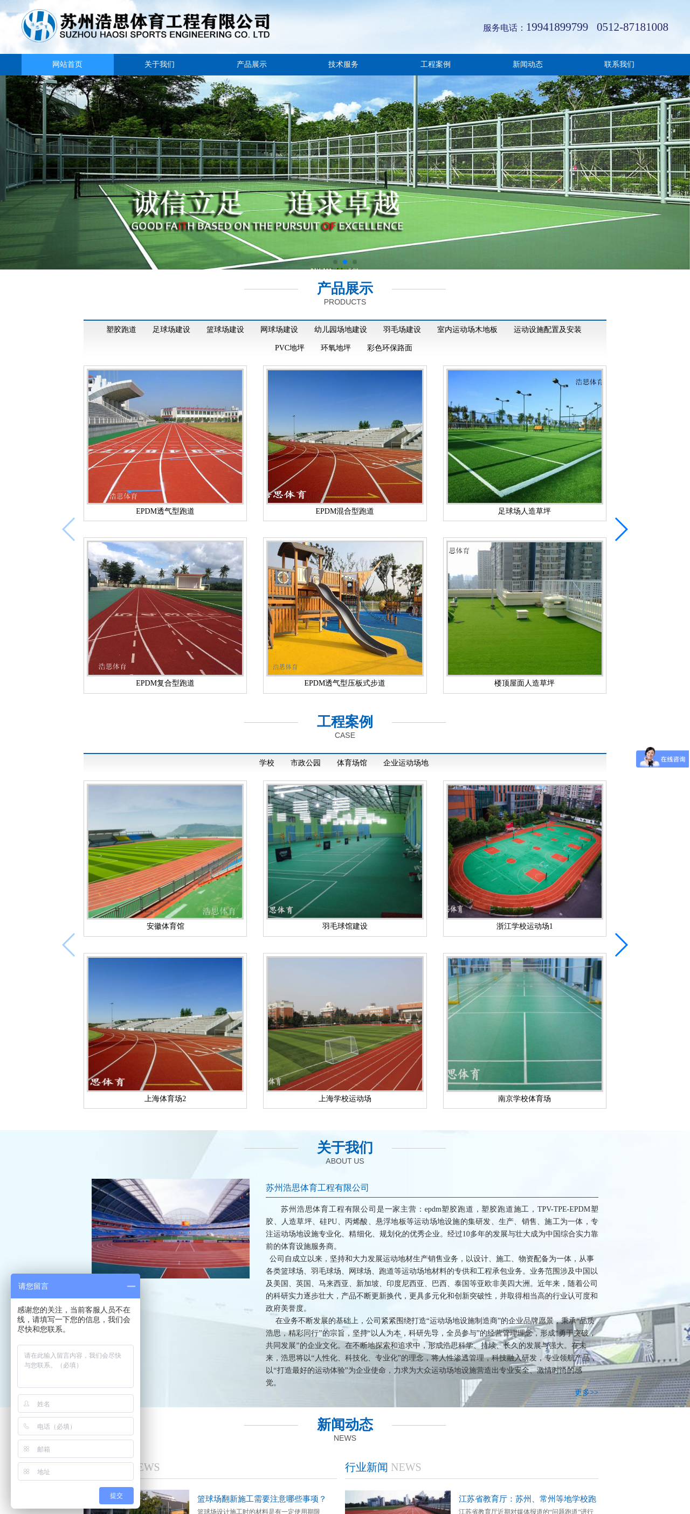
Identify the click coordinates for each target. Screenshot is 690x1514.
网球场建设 (279, 330)
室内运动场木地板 (467, 330)
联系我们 (619, 64)
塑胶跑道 (121, 330)
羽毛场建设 (402, 330)
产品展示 (252, 64)
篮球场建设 (225, 330)
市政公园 (306, 752)
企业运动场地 (406, 752)
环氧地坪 (336, 348)
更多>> (586, 1370)
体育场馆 (352, 752)
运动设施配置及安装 (548, 330)
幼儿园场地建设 (340, 330)
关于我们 (159, 64)
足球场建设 (171, 330)
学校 (266, 752)
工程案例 (435, 64)
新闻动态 (528, 64)
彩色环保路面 (389, 348)
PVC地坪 (290, 348)
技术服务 (343, 64)
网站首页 (67, 64)
